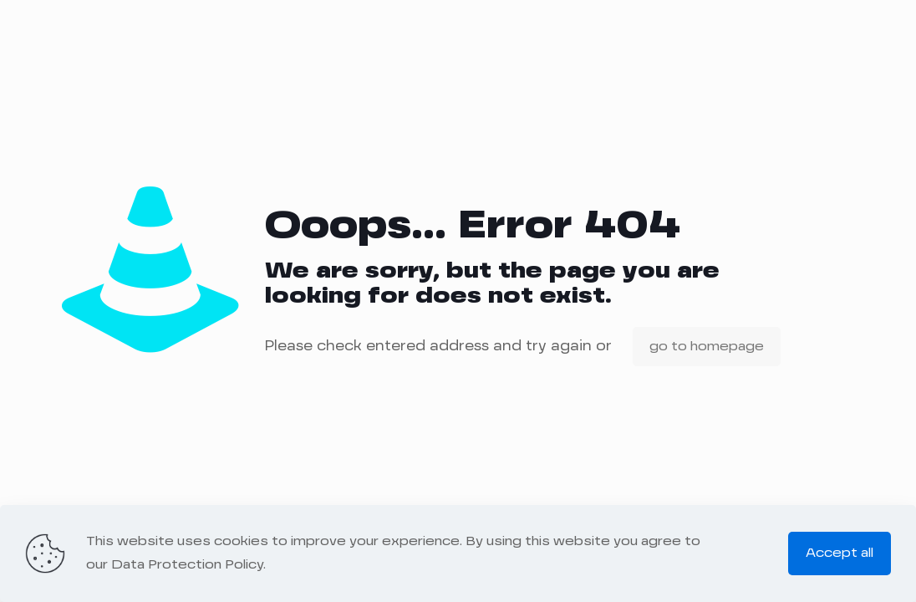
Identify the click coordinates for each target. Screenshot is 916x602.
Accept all (839, 553)
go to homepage (706, 346)
